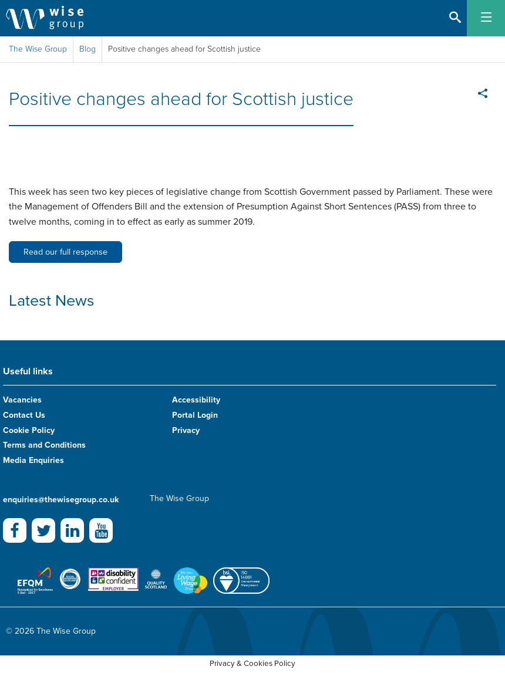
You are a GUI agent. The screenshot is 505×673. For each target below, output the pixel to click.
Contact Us (24, 415)
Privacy (186, 430)
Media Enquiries (33, 460)
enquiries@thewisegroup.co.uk (61, 500)
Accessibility (196, 400)
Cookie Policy (29, 430)
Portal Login (195, 415)
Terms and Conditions (44, 445)
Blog (87, 49)
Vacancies (22, 400)
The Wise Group (38, 49)
